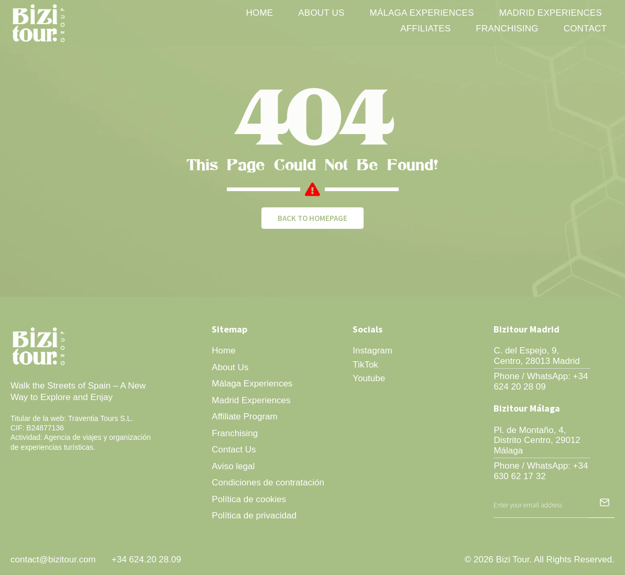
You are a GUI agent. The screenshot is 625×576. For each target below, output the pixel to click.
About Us (321, 13)
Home (259, 13)
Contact (585, 29)
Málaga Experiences (422, 13)
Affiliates (425, 29)
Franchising (507, 29)
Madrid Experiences (550, 13)
